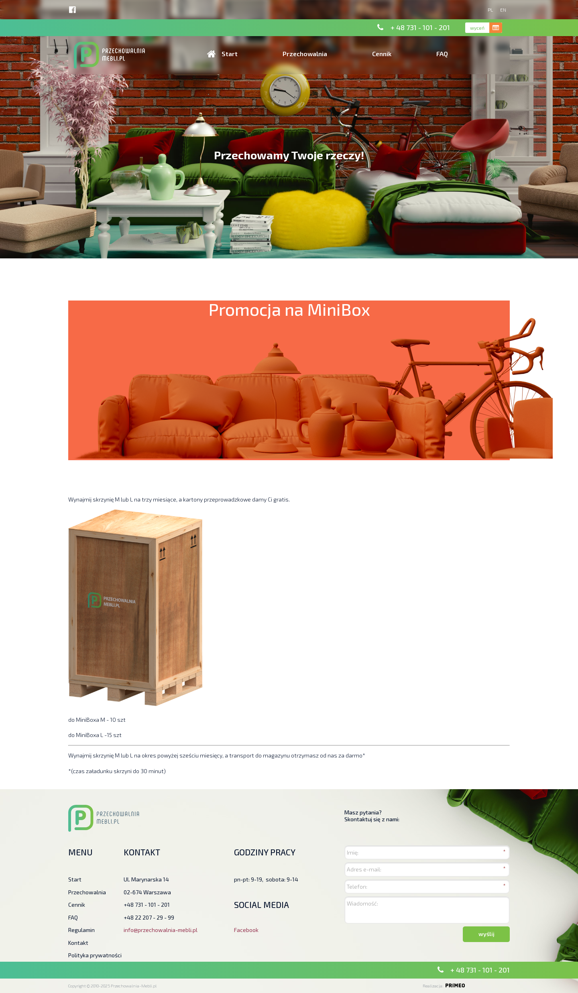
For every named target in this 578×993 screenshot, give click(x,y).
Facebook (246, 929)
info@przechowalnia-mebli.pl (160, 929)
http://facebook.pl (72, 10)
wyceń (477, 27)
